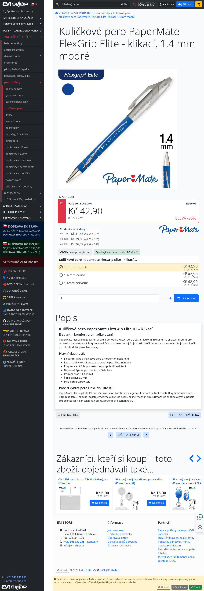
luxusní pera (21, 121)
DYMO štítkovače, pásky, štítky (176, 538)
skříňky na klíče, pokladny (28, 199)
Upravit (163, 587)
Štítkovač (29, 261)
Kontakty (92, 541)
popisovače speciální (26, 173)
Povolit (195, 587)
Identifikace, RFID (168, 557)
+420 (24, 577)
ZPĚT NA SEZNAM (128, 435)
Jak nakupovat (116, 530)
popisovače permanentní (29, 167)
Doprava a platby (118, 538)
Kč (123, 4)
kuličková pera (22, 108)
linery (17, 114)
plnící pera (20, 141)
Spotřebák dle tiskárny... (27, 11)
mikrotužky (20, 128)
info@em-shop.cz (24, 581)
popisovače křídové (25, 147)
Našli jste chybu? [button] (109, 570)
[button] (80, 234)
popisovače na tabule (26, 160)
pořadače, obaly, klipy (25, 75)
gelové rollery (22, 88)
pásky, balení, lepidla (25, 69)
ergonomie (19, 62)
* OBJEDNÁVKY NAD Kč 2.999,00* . (30, 230)
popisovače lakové (25, 154)
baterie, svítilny (22, 43)
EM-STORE (85, 570)
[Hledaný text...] (89, 4)
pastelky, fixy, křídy (25, 134)
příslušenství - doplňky (27, 186)
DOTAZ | (184, 415)
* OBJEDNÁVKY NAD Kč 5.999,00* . (30, 248)
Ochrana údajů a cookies (122, 541)
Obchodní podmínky (120, 534)
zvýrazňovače (22, 180)
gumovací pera (23, 95)
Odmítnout (179, 587)
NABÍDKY (68, 415)
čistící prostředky (23, 50)
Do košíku (99, 503)
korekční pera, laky (25, 101)
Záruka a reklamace (119, 545)
